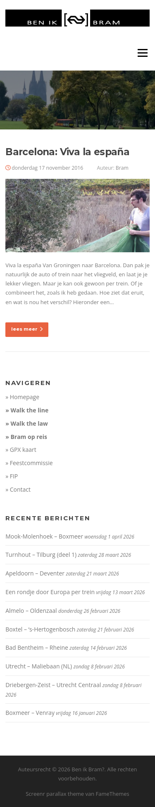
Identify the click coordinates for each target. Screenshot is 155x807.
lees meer (27, 329)
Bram (122, 167)
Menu (142, 52)
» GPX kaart (20, 449)
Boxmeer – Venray (30, 713)
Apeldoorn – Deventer (34, 573)
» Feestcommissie (29, 463)
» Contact (18, 489)
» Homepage (22, 397)
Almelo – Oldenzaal (31, 610)
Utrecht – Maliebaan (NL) (38, 666)
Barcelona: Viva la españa (67, 152)
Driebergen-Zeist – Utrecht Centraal (53, 685)
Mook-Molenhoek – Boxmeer (44, 536)
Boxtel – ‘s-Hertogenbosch (40, 629)
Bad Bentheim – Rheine (36, 647)
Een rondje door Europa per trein (50, 592)
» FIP (11, 476)
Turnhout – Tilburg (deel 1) (40, 554)
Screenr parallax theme (55, 793)
